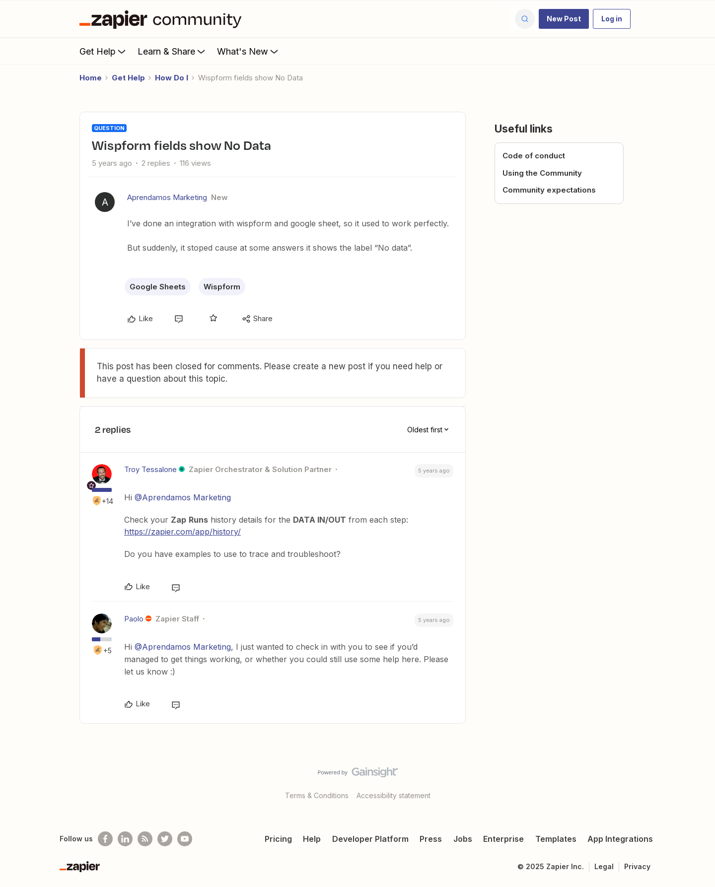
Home (90, 77)
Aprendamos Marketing (167, 197)
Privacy (637, 866)
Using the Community (542, 173)
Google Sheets (158, 286)
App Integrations (620, 839)
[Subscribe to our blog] (145, 838)
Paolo (133, 618)
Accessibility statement (393, 795)
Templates (555, 839)
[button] (564, 19)
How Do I (171, 77)
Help (312, 839)
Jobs (462, 839)
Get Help (103, 51)
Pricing (278, 839)
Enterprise (503, 839)
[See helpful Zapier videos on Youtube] (184, 838)
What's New (248, 51)
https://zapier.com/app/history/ (182, 532)
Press (431, 839)
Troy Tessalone (150, 469)
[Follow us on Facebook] (105, 838)
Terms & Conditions (317, 795)
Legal (604, 866)
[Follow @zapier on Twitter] (164, 838)
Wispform (222, 286)
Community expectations (549, 190)
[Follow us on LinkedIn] (125, 838)
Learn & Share (172, 51)
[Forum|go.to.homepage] (162, 19)
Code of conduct (533, 155)
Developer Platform (370, 839)
